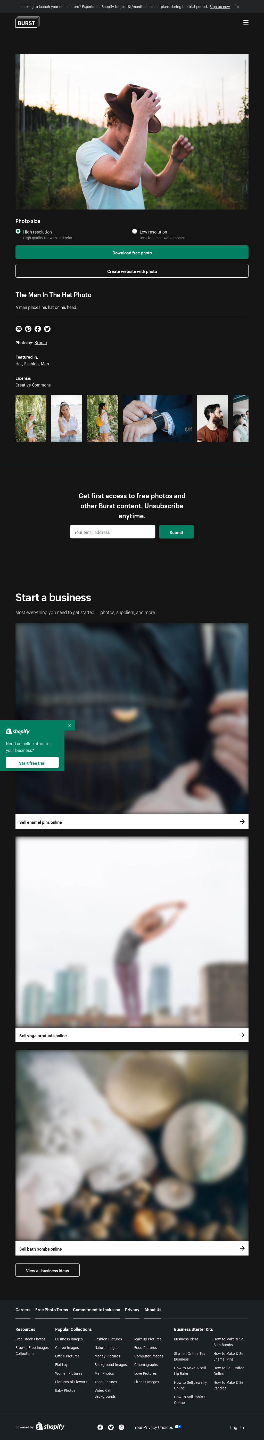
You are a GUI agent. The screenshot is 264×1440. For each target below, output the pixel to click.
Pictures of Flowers (71, 1381)
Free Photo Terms (51, 1309)
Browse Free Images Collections (32, 1350)
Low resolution (153, 232)
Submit (176, 531)
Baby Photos (65, 1390)
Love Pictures (145, 1373)
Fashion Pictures (108, 1338)
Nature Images (106, 1347)
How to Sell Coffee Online (228, 1370)
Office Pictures (67, 1355)
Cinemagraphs (146, 1364)
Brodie (41, 342)
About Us (152, 1309)
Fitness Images (146, 1381)
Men (45, 363)
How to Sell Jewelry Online (190, 1385)
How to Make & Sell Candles (229, 1385)
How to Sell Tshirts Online (189, 1399)
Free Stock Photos (30, 1338)
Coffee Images (67, 1347)
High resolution (37, 232)
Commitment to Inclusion (96, 1309)
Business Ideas (186, 1338)
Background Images (111, 1364)
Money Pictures (107, 1355)
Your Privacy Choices (157, 1426)
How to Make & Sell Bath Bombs (229, 1341)
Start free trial (32, 762)
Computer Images (148, 1355)
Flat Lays (62, 1364)
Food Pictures (145, 1347)
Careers (22, 1309)
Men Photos (104, 1373)
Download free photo (132, 252)
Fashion (31, 363)
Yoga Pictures (106, 1381)
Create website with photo (132, 270)
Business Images (69, 1338)
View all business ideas (47, 1270)
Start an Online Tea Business (189, 1356)
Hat (18, 363)
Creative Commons (33, 384)
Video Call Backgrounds (105, 1393)
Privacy (132, 1309)
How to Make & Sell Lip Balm (190, 1370)
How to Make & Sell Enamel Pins (229, 1356)
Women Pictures (68, 1373)
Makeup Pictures (148, 1338)
